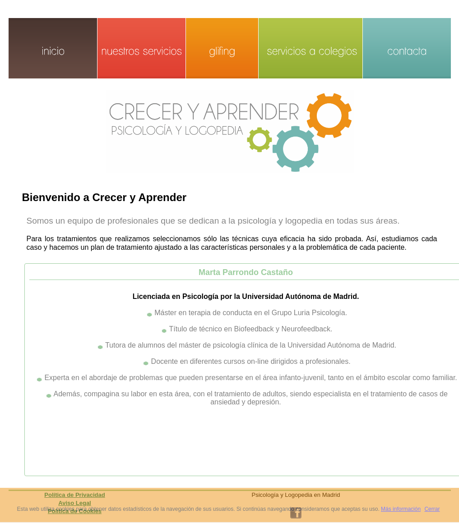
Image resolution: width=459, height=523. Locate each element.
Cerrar (432, 509)
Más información (401, 509)
